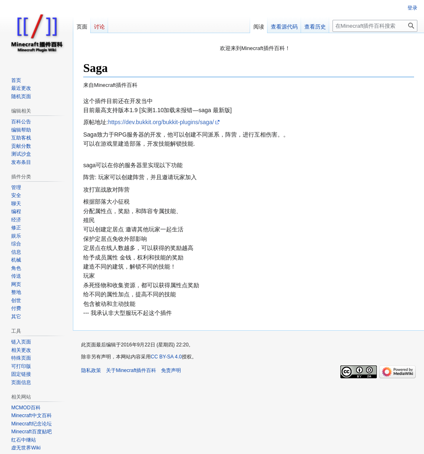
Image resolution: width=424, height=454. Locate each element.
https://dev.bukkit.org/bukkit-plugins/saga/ (161, 122)
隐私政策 (91, 370)
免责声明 (171, 370)
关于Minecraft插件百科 (131, 370)
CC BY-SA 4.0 (166, 357)
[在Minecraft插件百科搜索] (374, 26)
